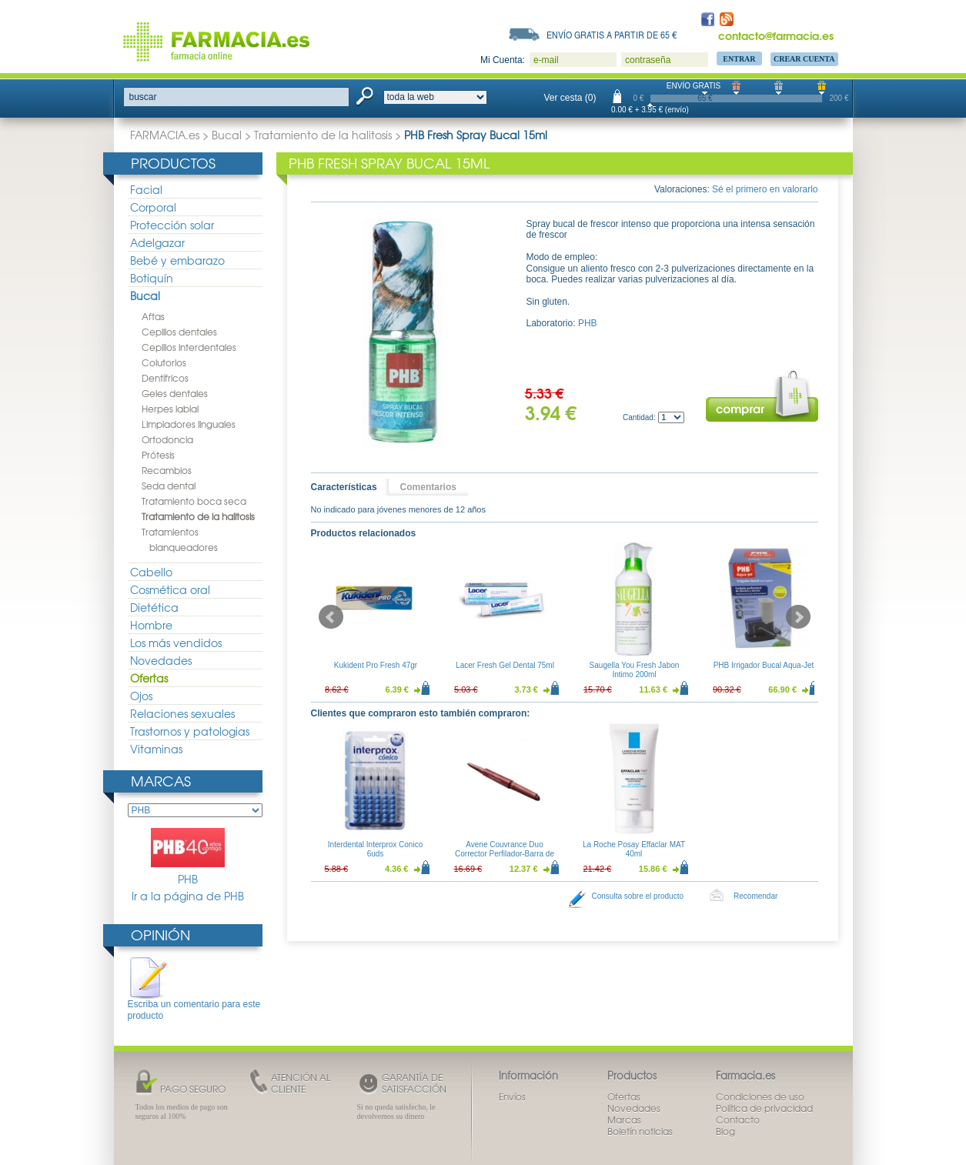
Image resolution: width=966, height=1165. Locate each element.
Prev (331, 617)
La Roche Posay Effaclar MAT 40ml (634, 849)
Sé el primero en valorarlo (764, 189)
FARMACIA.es (164, 134)
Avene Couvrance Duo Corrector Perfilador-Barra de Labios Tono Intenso (504, 853)
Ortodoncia (167, 439)
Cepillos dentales (179, 332)
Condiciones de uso (760, 1096)
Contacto (738, 1120)
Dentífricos (165, 378)
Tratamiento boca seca (194, 501)
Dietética (154, 607)
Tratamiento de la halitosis (323, 134)
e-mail (546, 60)
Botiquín (151, 277)
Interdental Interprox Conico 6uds (375, 849)
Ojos (141, 695)
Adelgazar (157, 242)
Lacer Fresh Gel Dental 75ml (505, 665)
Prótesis (158, 455)
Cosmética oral (170, 589)
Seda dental (169, 485)
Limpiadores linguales (189, 424)
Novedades (161, 660)
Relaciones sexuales (182, 713)
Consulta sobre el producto (638, 896)
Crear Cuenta (804, 59)
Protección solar (172, 224)
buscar (143, 97)
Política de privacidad (764, 1108)
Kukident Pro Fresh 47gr (374, 665)
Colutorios (164, 362)
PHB (188, 857)
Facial (146, 189)
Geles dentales (175, 393)
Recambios (167, 470)
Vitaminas (156, 748)
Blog (725, 1131)
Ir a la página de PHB (188, 896)
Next (798, 617)
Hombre (151, 625)
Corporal (153, 207)
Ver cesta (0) (570, 97)
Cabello (151, 571)
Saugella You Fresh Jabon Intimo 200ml (634, 670)
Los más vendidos (176, 642)
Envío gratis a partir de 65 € (612, 35)
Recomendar (755, 896)
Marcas (161, 780)
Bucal (227, 134)
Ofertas (149, 678)
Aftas (153, 316)
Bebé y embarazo (177, 260)
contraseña (647, 60)
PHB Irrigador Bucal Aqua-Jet (763, 665)
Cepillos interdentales (189, 347)
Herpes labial (170, 409)
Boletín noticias (640, 1131)
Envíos (512, 1096)
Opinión (160, 934)
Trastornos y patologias (189, 731)
